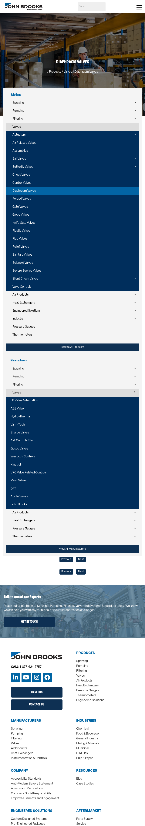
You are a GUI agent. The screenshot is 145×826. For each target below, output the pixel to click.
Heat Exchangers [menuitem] (87, 685)
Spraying (18, 102)
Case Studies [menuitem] (85, 783)
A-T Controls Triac (22, 440)
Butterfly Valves (22, 166)
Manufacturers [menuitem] (26, 721)
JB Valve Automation (24, 400)
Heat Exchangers (23, 302)
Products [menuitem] (85, 653)
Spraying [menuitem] (82, 661)
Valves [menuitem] (80, 675)
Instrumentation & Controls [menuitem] (29, 758)
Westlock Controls (23, 456)
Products (55, 71)
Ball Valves (19, 158)
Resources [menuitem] (86, 771)
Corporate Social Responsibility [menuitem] (31, 793)
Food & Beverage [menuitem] (87, 733)
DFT (13, 488)
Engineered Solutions (26, 310)
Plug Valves (19, 238)
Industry (17, 318)
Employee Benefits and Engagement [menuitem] (35, 798)
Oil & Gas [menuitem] (82, 753)
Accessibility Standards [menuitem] (26, 778)
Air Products (20, 294)
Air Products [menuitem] (84, 680)
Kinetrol (16, 464)
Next (81, 559)
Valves (16, 126)
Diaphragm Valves (24, 190)
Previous (66, 559)
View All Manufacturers (72, 549)
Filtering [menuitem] (81, 670)
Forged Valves (21, 198)
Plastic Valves (21, 230)
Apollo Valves (19, 496)
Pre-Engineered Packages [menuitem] (28, 823)
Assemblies (20, 150)
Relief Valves (20, 246)
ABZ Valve (17, 408)
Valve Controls (21, 286)
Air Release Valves (24, 142)
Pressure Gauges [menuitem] (87, 690)
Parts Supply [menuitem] (84, 819)
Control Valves (21, 182)
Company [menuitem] (19, 771)
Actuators (19, 134)
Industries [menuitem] (86, 721)
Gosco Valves (19, 448)
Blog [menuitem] (79, 778)
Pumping (18, 110)
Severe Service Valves (26, 270)
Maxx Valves (19, 480)
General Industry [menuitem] (87, 738)
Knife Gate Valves (23, 222)
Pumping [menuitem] (82, 666)
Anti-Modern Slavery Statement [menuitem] (32, 783)
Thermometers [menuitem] (86, 695)
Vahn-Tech (18, 424)
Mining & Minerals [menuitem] (87, 743)
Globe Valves (20, 214)
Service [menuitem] (81, 823)
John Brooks (19, 504)
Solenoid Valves (22, 262)
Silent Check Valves (25, 278)
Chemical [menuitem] (82, 728)
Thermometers (22, 334)
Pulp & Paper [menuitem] (84, 758)
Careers (36, 692)
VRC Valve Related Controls (29, 472)
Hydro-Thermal (20, 416)
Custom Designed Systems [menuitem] (29, 819)
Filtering (17, 118)
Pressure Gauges (23, 326)
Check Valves (21, 174)
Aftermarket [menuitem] (88, 811)
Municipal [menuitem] (82, 748)
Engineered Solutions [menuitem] (90, 700)
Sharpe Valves (20, 432)
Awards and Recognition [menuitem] (27, 788)
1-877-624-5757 (31, 666)
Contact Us (36, 704)
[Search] (92, 6)
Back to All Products (72, 347)
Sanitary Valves (22, 254)
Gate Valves (20, 206)
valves (68, 71)
